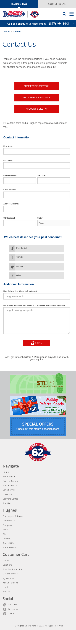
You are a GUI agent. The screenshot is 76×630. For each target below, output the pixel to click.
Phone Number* (10, 175)
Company (7, 525)
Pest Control (21, 248)
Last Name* (8, 160)
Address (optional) (11, 204)
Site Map (7, 503)
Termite (19, 257)
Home (7, 31)
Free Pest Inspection (12, 569)
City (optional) (9, 218)
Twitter (9, 613)
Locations (7, 494)
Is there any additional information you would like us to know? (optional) (34, 305)
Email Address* (9, 190)
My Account (8, 578)
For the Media (9, 547)
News (5, 529)
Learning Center (10, 498)
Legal (5, 587)
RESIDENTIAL (19, 3)
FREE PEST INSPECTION (36, 86)
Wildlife (19, 266)
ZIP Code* (41, 175)
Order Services (10, 573)
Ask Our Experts (10, 582)
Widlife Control (10, 485)
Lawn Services (9, 489)
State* (39, 218)
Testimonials (9, 520)
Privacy (6, 591)
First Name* (8, 146)
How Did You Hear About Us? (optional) (20, 291)
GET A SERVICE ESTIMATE (36, 97)
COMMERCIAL (57, 3)
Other (18, 275)
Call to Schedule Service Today (38, 23)
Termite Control (11, 481)
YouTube (10, 604)
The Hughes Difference (14, 516)
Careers (6, 538)
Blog (5, 534)
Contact (6, 560)
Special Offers (9, 543)
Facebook (10, 609)
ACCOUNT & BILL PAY (37, 109)
